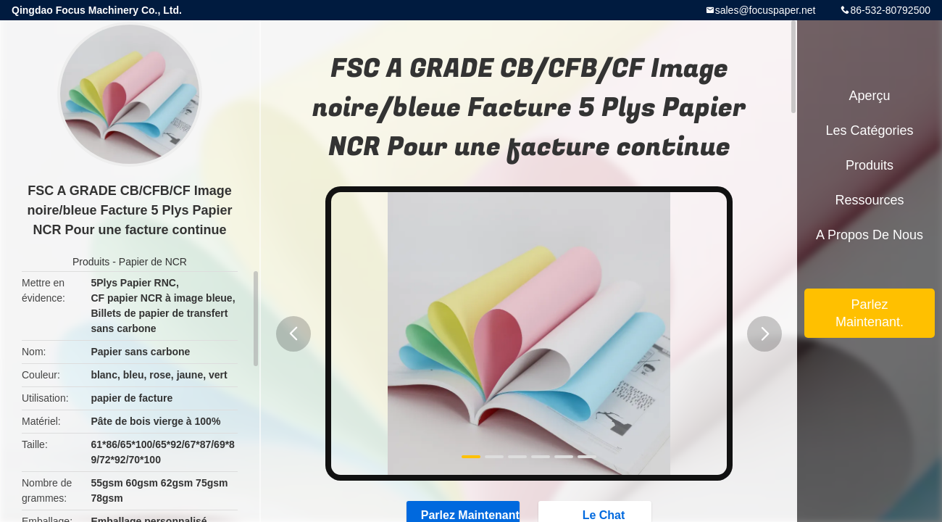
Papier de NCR (153, 262)
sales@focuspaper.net (765, 10)
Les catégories (869, 130)
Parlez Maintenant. (869, 313)
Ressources (869, 200)
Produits (90, 262)
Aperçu (869, 95)
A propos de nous (869, 235)
